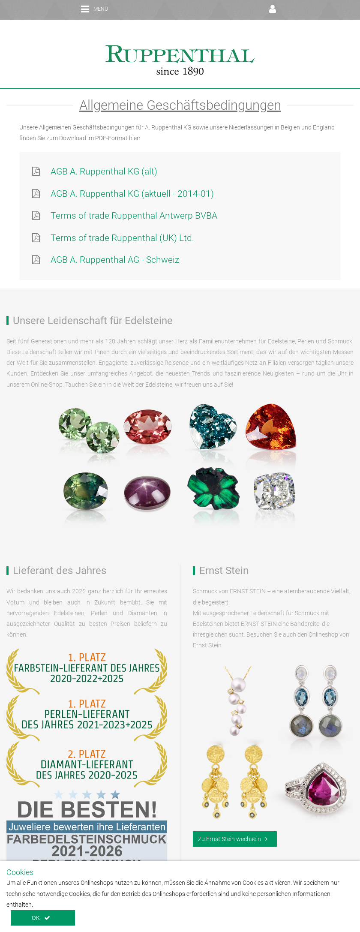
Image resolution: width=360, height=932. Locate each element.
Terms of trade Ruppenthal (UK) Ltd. (122, 226)
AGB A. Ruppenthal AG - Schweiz (115, 248)
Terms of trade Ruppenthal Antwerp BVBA (134, 204)
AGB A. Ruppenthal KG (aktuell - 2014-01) (132, 182)
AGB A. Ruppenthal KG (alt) (104, 160)
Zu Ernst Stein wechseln (232, 827)
